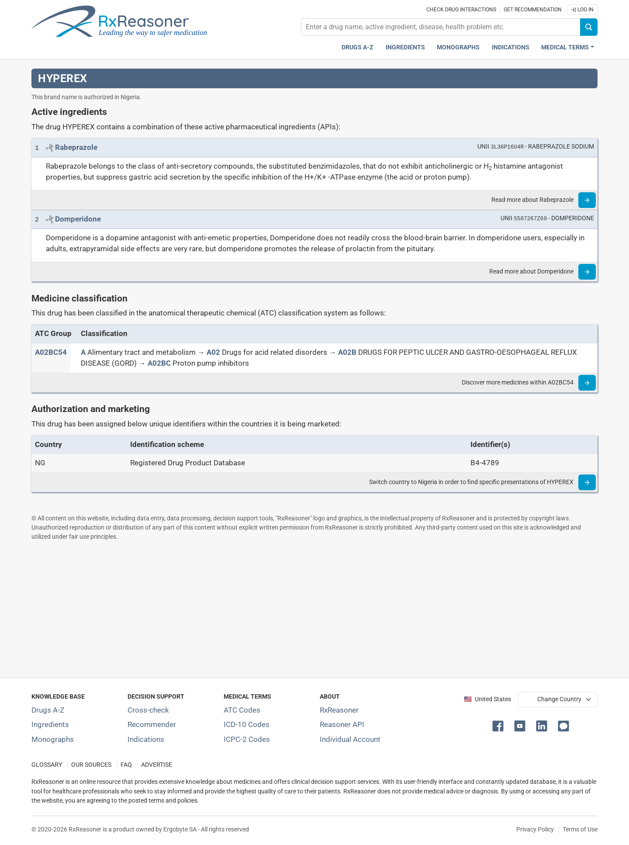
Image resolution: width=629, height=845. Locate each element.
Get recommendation (533, 10)
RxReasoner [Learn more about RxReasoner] (339, 710)
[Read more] (587, 200)
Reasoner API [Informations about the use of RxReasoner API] (342, 724)
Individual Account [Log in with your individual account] (350, 739)
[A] (83, 352)
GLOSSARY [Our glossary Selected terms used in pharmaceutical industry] (46, 765)
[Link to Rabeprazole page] (76, 147)
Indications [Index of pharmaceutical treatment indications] (146, 739)
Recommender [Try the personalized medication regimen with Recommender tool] (152, 724)
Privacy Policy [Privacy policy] (535, 829)
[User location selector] (558, 699)
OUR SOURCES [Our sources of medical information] (91, 765)
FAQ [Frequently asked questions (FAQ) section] (126, 765)
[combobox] (441, 27)
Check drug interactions (461, 10)
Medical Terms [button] (565, 47)
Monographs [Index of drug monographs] (52, 739)
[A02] (213, 352)
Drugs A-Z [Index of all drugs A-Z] (47, 710)
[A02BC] (159, 363)
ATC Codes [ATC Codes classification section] (242, 710)
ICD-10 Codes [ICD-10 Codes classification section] (247, 724)
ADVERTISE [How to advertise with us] (156, 765)
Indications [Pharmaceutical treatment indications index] (510, 47)
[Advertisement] (293, 609)
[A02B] (347, 352)
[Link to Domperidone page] (78, 219)
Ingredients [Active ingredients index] (405, 47)
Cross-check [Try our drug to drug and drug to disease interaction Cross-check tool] (148, 710)
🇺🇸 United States (487, 699)
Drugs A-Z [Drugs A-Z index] (357, 47)
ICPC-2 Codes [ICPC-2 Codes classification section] (247, 739)
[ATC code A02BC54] (51, 352)
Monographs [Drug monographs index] (458, 47)
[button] (500, 725)
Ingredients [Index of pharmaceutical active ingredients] (50, 724)
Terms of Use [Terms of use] (580, 829)
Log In (582, 10)
